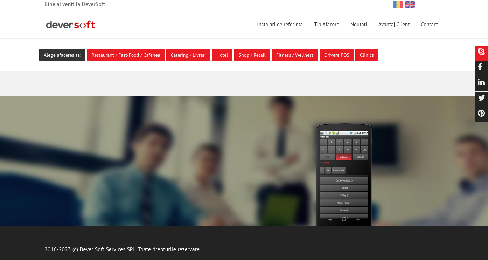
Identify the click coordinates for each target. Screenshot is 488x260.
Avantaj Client (394, 24)
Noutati (358, 24)
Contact (429, 24)
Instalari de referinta (280, 24)
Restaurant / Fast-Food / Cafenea (126, 55)
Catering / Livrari (188, 55)
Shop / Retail (252, 55)
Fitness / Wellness (295, 55)
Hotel (222, 55)
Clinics (367, 55)
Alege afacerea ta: (62, 55)
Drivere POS (336, 55)
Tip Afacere (326, 24)
